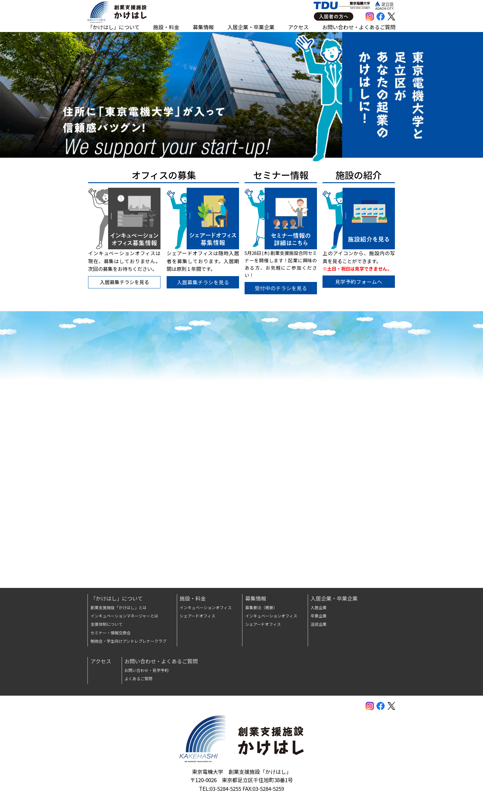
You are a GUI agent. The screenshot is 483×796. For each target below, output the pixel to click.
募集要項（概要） (261, 607)
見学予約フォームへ (359, 282)
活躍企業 (318, 624)
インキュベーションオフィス (206, 607)
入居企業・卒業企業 (250, 27)
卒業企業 (318, 616)
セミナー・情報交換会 (111, 633)
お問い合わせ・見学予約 (146, 670)
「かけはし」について (113, 27)
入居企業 (318, 607)
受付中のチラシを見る (281, 289)
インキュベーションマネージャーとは (124, 616)
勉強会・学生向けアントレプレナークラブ (128, 641)
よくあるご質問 (138, 678)
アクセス (298, 27)
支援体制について (107, 624)
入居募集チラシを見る (202, 283)
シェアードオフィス (197, 616)
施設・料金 (166, 27)
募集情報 (203, 27)
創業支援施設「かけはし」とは (119, 607)
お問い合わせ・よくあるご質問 (359, 27)
